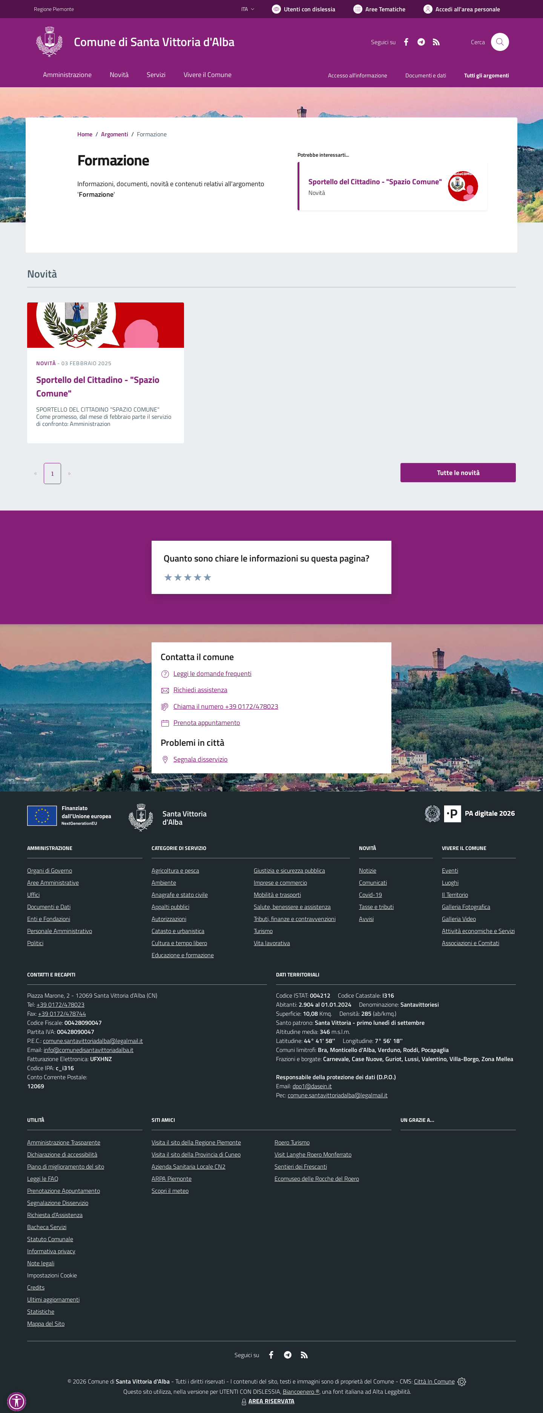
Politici (35, 942)
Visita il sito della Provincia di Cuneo (196, 1154)
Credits (35, 1287)
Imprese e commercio (280, 882)
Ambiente (164, 882)
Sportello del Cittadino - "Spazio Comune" (375, 181)
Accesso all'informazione (357, 75)
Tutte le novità (458, 472)
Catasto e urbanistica (178, 930)
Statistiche (40, 1311)
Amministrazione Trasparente (63, 1142)
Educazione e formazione (183, 954)
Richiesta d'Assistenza (55, 1214)
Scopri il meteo (170, 1190)
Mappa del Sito (45, 1323)
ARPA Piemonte (172, 1178)
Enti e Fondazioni (48, 918)
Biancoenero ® (301, 1391)
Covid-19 (370, 894)
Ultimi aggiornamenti (53, 1299)
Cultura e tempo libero (179, 942)
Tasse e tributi (376, 906)
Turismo (263, 930)
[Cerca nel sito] (500, 42)
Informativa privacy (51, 1251)
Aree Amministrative (53, 882)
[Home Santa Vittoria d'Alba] (134, 41)
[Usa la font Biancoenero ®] (303, 9)
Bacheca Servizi (46, 1226)
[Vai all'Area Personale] (461, 9)
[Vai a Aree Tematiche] (379, 9)
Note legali (40, 1263)
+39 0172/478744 (62, 1013)
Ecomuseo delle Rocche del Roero (317, 1178)
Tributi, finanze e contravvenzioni (295, 918)
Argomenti (114, 134)
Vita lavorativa (272, 942)
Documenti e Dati (49, 906)
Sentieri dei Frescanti (301, 1166)
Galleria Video (459, 918)
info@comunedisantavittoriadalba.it (88, 1049)
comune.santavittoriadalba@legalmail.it (93, 1040)
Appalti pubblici (170, 906)
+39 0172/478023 (60, 1004)
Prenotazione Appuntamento (63, 1190)
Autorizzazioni (169, 918)
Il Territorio (455, 894)
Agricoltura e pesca (175, 870)
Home (84, 134)
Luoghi (450, 882)
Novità (46, 363)
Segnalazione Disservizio (57, 1202)
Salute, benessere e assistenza (292, 906)
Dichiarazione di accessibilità (62, 1154)
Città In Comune (434, 1381)
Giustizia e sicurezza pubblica (289, 870)
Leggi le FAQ (42, 1178)
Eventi (450, 870)
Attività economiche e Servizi (478, 930)
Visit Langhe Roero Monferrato (313, 1154)
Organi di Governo (49, 870)
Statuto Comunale (50, 1238)
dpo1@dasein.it (312, 1086)
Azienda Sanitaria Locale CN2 (188, 1166)
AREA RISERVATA (267, 1400)
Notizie (367, 870)
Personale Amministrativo (59, 930)
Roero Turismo (292, 1142)
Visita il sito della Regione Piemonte (196, 1142)
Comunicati (373, 882)
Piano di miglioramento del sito (65, 1166)
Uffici (33, 894)
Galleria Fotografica (466, 906)
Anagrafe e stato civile (180, 894)
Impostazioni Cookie (52, 1275)
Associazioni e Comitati (470, 942)
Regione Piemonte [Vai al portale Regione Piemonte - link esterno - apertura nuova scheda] (54, 9)
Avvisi (366, 918)
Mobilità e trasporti (277, 894)
